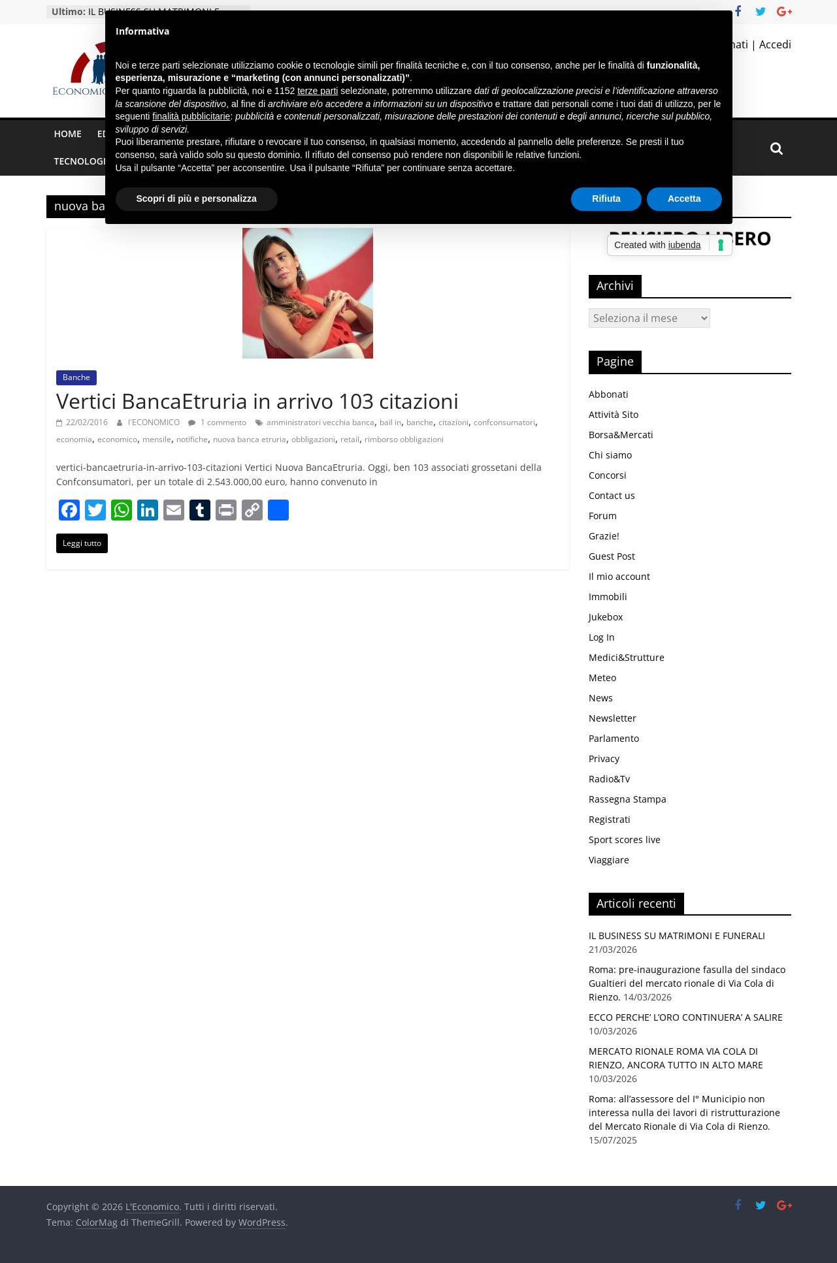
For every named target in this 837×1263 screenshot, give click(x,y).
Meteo (602, 677)
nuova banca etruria (249, 439)
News (601, 698)
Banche (76, 377)
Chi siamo (610, 455)
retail (349, 439)
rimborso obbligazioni (404, 439)
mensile (156, 439)
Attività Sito (613, 414)
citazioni (453, 422)
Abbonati (609, 394)
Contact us (612, 495)
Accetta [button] (684, 198)
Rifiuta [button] (606, 198)
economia (74, 439)
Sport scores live (625, 839)
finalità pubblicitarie (191, 116)
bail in (390, 422)
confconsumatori (504, 422)
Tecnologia (83, 161)
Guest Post (612, 556)
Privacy (604, 758)
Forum (603, 515)
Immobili (608, 596)
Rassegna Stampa (627, 799)
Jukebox (606, 617)
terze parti (317, 91)
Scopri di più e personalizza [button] (197, 198)
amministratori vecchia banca (320, 422)
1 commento (217, 422)
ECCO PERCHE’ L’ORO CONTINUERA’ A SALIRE (686, 1017)
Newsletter (612, 718)
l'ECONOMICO (155, 422)
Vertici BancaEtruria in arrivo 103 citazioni (257, 401)
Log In (602, 637)
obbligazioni (313, 439)
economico (117, 439)
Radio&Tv (609, 779)
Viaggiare (609, 860)
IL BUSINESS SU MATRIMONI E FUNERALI (677, 935)
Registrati (610, 819)
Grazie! (604, 536)
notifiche (192, 439)
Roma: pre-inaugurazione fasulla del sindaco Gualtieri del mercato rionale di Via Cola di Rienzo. (687, 983)
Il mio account (619, 576)
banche (419, 422)
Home (68, 133)
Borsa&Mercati (621, 434)
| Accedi (769, 44)
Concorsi (608, 475)
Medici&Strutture (627, 657)
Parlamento (614, 738)
